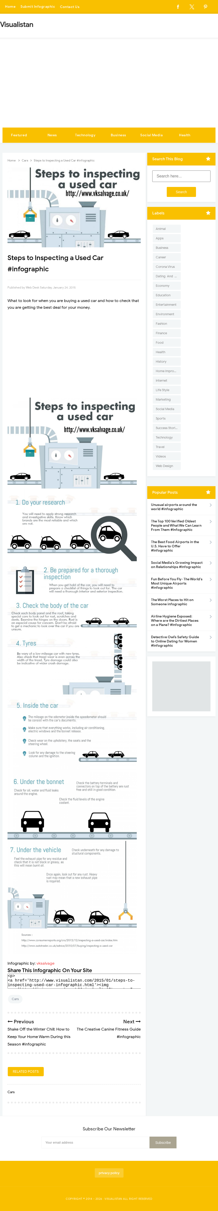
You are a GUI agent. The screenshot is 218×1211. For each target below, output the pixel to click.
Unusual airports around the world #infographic (174, 507)
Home (10, 7)
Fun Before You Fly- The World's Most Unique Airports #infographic (176, 583)
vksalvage (45, 963)
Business (118, 135)
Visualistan (113, 1199)
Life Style (162, 390)
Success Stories (167, 428)
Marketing (163, 399)
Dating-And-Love (168, 276)
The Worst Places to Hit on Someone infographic (172, 602)
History (161, 361)
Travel (160, 447)
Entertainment (166, 305)
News (52, 135)
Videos (161, 456)
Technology (85, 135)
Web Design (164, 466)
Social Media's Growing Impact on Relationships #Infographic (176, 565)
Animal (161, 229)
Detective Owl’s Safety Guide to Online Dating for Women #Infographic (175, 641)
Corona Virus (165, 267)
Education (163, 295)
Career (161, 257)
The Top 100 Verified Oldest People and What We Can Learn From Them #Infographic (176, 525)
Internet (161, 380)
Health (184, 135)
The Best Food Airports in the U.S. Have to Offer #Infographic (175, 546)
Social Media (151, 135)
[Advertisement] (109, 90)
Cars (15, 999)
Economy (163, 286)
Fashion (161, 323)
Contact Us (70, 7)
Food (160, 342)
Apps (160, 238)
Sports (161, 418)
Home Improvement (168, 371)
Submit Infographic (37, 7)
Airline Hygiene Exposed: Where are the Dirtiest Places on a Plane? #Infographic (174, 620)
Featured (19, 135)
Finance (161, 333)
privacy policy (109, 1173)
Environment (165, 314)
